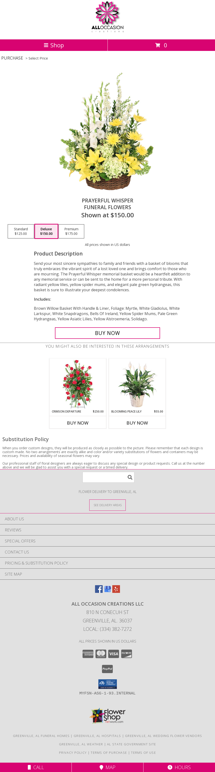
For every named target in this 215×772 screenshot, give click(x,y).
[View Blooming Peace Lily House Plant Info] (137, 384)
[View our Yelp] (116, 591)
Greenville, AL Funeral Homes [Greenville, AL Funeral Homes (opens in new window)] (41, 736)
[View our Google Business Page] (107, 591)
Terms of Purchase (109, 752)
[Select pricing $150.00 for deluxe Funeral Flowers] (46, 231)
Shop (54, 45)
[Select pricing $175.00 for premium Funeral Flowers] (71, 231)
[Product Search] (108, 477)
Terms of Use (143, 752)
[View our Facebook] (99, 591)
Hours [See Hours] (179, 767)
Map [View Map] (107, 767)
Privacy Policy (73, 752)
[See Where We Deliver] (107, 505)
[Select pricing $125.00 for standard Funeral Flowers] (21, 231)
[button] (107, 684)
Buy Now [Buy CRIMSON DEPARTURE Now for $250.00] (78, 423)
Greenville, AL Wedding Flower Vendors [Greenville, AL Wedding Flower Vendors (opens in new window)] (163, 736)
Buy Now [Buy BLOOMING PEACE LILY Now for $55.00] (137, 423)
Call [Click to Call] (36, 767)
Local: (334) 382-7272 (107, 629)
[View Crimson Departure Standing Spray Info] (78, 384)
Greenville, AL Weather (81, 744)
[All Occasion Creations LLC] (108, 32)
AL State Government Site (131, 744)
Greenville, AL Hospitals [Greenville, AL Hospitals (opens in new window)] (97, 736)
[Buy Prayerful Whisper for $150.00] (107, 333)
